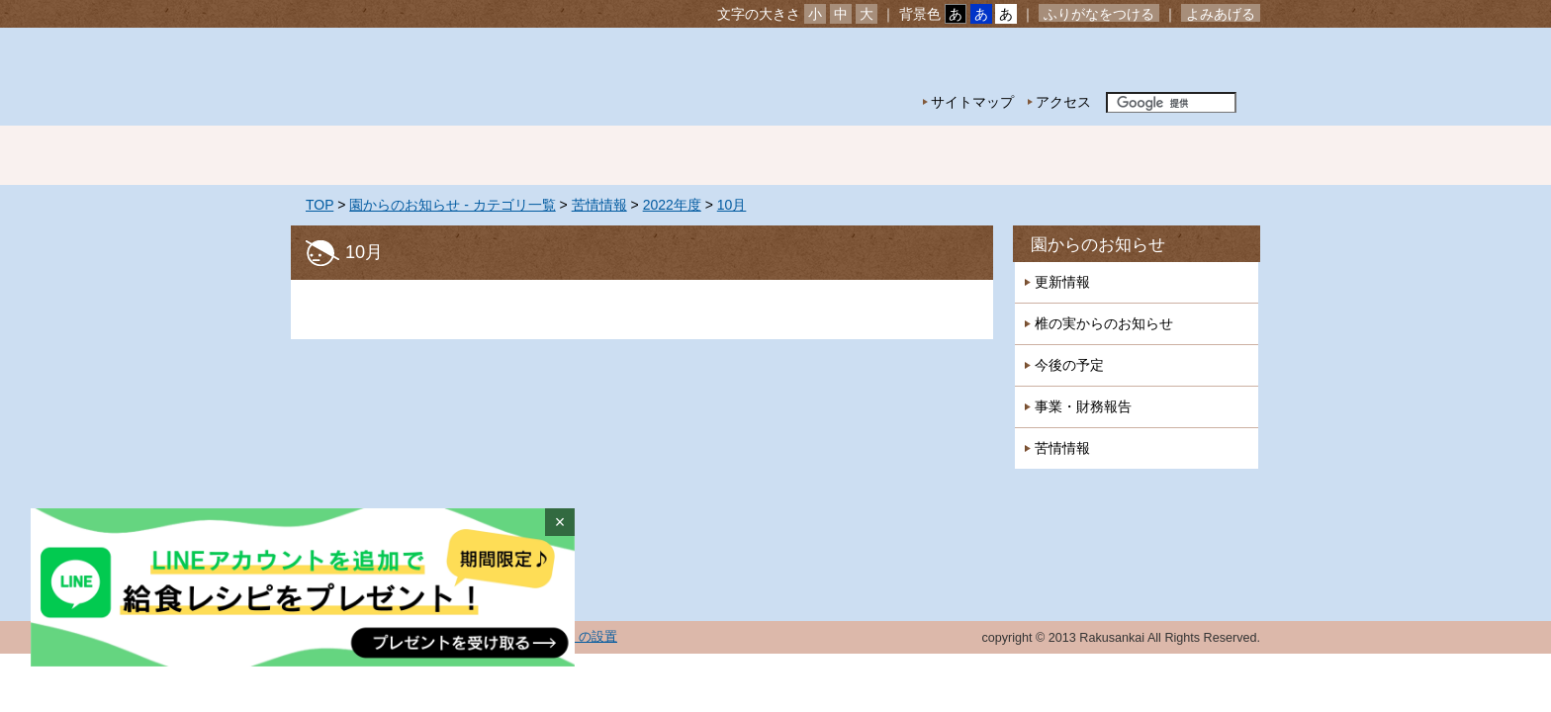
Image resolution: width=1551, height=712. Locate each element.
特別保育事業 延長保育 (914, 155)
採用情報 (1191, 155)
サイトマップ (972, 102)
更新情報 (1062, 282)
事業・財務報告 (1083, 406)
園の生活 (637, 155)
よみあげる (1220, 14)
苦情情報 (599, 205)
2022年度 (672, 205)
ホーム (360, 155)
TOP (319, 205)
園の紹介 (498, 155)
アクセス (1063, 102)
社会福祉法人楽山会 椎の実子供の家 (461, 77)
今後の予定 (1069, 365)
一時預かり (1052, 155)
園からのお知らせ (1098, 244)
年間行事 (775, 155)
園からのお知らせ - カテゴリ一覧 (452, 205)
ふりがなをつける (1099, 14)
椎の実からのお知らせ (1104, 323)
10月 (732, 205)
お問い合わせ (1199, 60)
